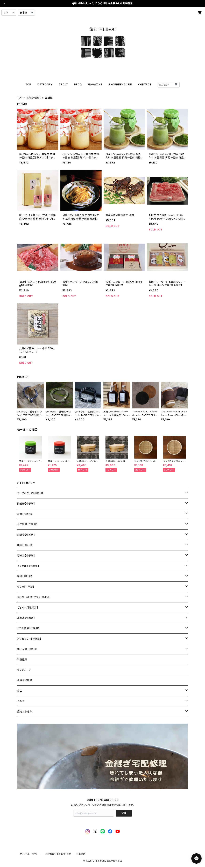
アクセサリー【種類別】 (29, 638)
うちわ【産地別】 (25, 586)
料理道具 (22, 659)
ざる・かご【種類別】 (27, 607)
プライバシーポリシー (30, 854)
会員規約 (80, 854)
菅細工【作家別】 (26, 555)
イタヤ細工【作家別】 (28, 565)
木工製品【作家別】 (27, 524)
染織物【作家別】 (26, 534)
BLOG (78, 84)
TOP (28, 84)
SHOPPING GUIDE (120, 84)
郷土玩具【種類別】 (27, 649)
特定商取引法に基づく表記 (58, 854)
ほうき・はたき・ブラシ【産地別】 (34, 597)
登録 (123, 813)
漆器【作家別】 (25, 513)
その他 (20, 701)
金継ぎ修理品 (24, 680)
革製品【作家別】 (26, 617)
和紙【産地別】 (25, 576)
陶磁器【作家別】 (26, 503)
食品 (19, 690)
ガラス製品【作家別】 (28, 628)
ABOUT (63, 84)
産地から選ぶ (34, 97)
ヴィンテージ (24, 669)
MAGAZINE (95, 84)
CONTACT (145, 84)
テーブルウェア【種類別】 (30, 493)
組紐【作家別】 (25, 545)
